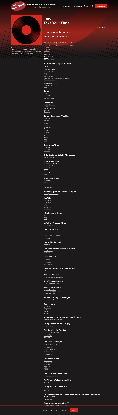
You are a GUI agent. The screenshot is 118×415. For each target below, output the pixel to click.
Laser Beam (47, 389)
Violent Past (47, 54)
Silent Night (47, 110)
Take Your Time (48, 187)
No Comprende (48, 49)
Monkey (46, 129)
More (45, 205)
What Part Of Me (48, 56)
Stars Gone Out (48, 336)
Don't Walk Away (48, 251)
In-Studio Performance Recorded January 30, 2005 (58, 42)
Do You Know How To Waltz (51, 283)
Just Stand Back (48, 351)
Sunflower (46, 382)
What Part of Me (48, 264)
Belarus (46, 182)
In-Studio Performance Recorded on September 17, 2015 (59, 46)
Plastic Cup (47, 136)
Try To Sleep (47, 52)
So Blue (46, 137)
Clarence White (48, 361)
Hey (45, 204)
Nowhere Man (48, 399)
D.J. (45, 40)
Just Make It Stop (48, 362)
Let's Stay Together (49, 225)
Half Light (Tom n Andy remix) (52, 376)
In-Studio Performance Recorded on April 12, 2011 (57, 44)
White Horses (47, 207)
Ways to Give (77, 6)
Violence (46, 270)
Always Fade (47, 180)
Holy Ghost (47, 125)
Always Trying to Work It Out (51, 163)
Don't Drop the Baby (49, 69)
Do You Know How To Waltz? (51, 332)
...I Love (46, 66)
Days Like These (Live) (50, 290)
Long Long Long (48, 76)
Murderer (46, 47)
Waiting (46, 139)
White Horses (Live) (49, 293)
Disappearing (47, 202)
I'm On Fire (47, 147)
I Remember (47, 306)
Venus (45, 87)
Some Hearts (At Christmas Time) (53, 319)
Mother (46, 130)
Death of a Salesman (49, 349)
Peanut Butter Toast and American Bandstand (56, 78)
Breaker (46, 39)
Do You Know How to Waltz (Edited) (53, 277)
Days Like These (48, 200)
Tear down (46, 82)
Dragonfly (46, 186)
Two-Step (46, 313)
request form (29, 53)
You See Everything (49, 59)
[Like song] (102, 28)
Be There (46, 68)
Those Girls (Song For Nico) (51, 83)
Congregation (47, 259)
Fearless (46, 73)
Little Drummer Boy (49, 108)
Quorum (46, 174)
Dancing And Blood (49, 165)
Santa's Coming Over (49, 300)
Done (45, 93)
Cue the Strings (48, 347)
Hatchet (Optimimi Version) (51, 194)
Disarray (46, 169)
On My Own (47, 134)
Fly (44, 170)
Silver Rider (47, 244)
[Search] (92, 6)
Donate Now (101, 6)
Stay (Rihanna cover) (49, 326)
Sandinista (46, 51)
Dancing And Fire (48, 167)
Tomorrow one (48, 85)
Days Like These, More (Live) (52, 291)
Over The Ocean (48, 334)
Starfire (46, 311)
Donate (74, 410)
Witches (46, 58)
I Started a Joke (48, 75)
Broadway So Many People (51, 344)
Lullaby (46, 217)
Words (45, 141)
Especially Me (47, 120)
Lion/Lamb (47, 309)
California (46, 346)
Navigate (66, 6)
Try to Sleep (47, 95)
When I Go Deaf (48, 354)
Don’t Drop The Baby (49, 71)
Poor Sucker (47, 172)
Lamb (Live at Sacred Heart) (51, 157)
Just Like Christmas (49, 105)
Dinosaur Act (47, 118)
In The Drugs (47, 127)
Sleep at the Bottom (49, 80)
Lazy (45, 215)
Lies (45, 261)
